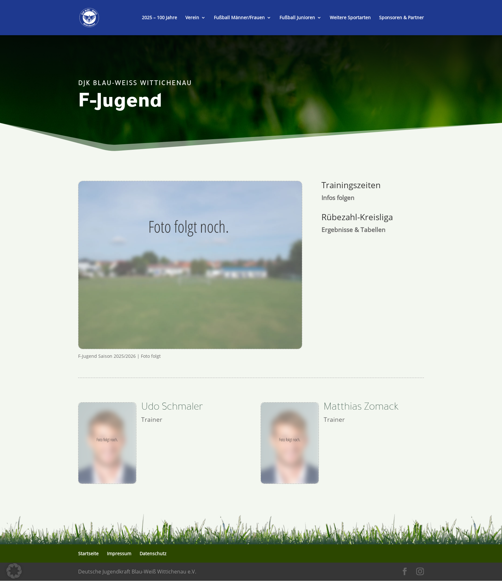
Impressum (119, 553)
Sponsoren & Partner (401, 17)
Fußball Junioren (297, 17)
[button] (14, 571)
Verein (192, 17)
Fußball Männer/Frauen (239, 17)
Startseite (88, 553)
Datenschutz (153, 553)
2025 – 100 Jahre (159, 17)
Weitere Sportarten (350, 17)
